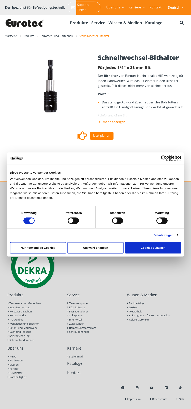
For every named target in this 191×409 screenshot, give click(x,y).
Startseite (11, 36)
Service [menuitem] (98, 22)
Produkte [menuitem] (79, 22)
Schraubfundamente (20, 340)
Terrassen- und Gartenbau (56, 36)
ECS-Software (76, 307)
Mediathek (134, 311)
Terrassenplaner (78, 303)
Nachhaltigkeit (17, 377)
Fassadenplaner (77, 311)
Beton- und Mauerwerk (22, 328)
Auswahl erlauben (95, 247)
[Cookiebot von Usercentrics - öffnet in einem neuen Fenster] (164, 158)
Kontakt (155, 7)
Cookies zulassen (153, 247)
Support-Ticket (80, 7)
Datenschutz (158, 399)
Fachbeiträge (135, 303)
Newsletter (14, 373)
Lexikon (132, 307)
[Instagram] (137, 388)
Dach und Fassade (19, 331)
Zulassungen (75, 323)
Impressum (133, 399)
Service (73, 295)
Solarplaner (75, 315)
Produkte (28, 36)
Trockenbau (15, 319)
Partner (12, 368)
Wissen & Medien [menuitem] (125, 22)
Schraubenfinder (78, 331)
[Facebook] (122, 388)
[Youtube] (151, 388)
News (11, 356)
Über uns (115, 7)
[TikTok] (180, 388)
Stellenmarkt (75, 356)
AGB (180, 399)
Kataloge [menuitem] (153, 22)
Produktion (15, 360)
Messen (13, 364)
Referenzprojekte (138, 319)
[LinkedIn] (166, 388)
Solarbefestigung (18, 336)
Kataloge (74, 363)
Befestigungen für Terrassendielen (148, 315)
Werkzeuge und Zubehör (23, 323)
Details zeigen (163, 235)
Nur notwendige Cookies (38, 247)
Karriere (137, 7)
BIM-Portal (74, 319)
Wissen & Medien (142, 295)
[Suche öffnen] (181, 22)
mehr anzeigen (114, 122)
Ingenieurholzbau (18, 307)
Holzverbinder (16, 315)
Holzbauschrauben (19, 311)
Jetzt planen (101, 135)
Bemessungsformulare (81, 328)
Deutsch (176, 7)
